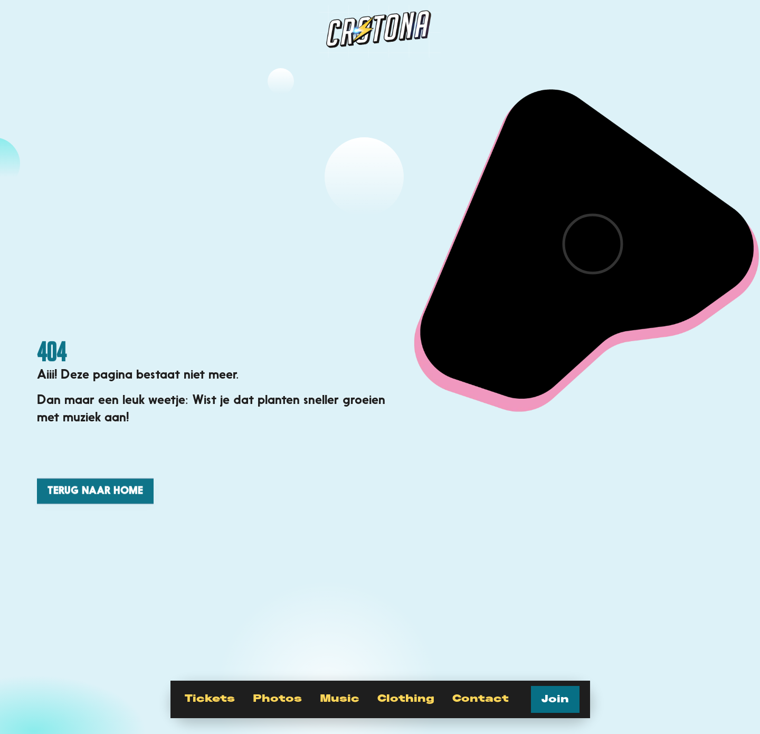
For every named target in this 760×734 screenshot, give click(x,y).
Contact (480, 698)
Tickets (210, 698)
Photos (277, 698)
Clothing (405, 698)
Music (339, 698)
